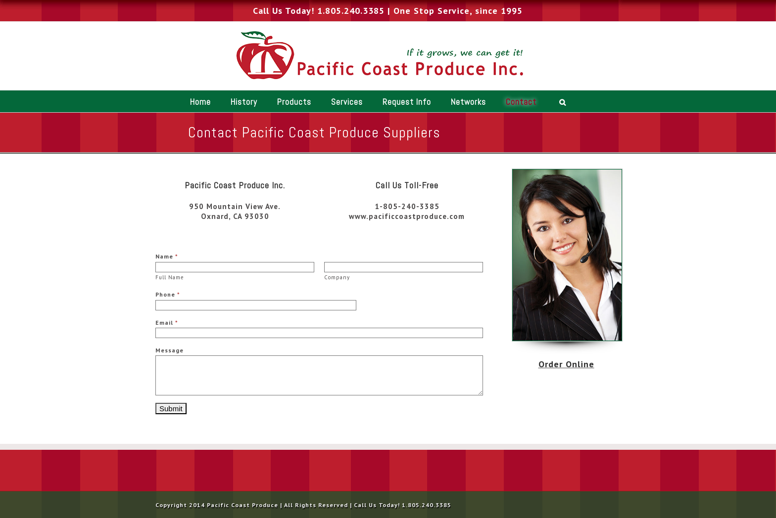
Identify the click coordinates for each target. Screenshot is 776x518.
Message (169, 350)
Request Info (407, 101)
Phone (167, 294)
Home (200, 101)
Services (347, 101)
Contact (521, 101)
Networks (468, 101)
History (244, 101)
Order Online (566, 364)
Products (294, 101)
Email (166, 322)
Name (166, 256)
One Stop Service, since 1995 (458, 10)
